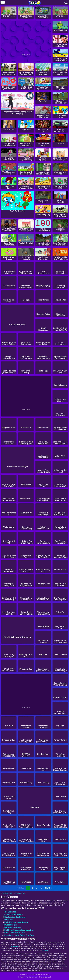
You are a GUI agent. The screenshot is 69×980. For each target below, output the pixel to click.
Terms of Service (35, 974)
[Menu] (2, 2)
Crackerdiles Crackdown (14, 917)
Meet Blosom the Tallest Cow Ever (19, 935)
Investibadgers (10, 925)
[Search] (66, 2)
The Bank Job (10, 912)
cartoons (14, 946)
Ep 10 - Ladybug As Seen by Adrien (19, 930)
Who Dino (8, 920)
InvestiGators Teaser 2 (13, 914)
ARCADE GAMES (6, 893)
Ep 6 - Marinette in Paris (14, 933)
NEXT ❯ (48, 888)
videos (45, 950)
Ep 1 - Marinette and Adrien (16, 922)
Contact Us (24, 974)
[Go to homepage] (34, 2)
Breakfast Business (12, 927)
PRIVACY (45, 974)
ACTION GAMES (20, 893)
